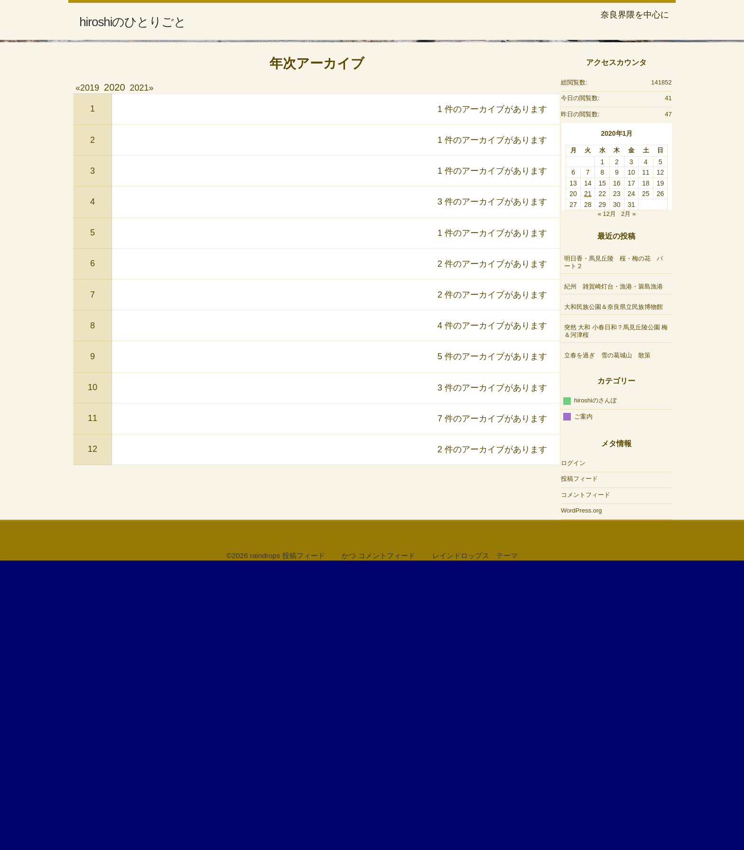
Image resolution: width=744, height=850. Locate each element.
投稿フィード (579, 763)
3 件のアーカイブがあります (492, 486)
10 (92, 672)
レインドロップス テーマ (475, 840)
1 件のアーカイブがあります (492, 393)
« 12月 (607, 498)
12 (92, 733)
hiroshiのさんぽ (595, 685)
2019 (89, 372)
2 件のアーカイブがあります (492, 548)
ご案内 (583, 700)
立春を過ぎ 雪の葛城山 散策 (607, 640)
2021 (139, 372)
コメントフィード (585, 779)
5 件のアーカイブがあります (492, 641)
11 (92, 703)
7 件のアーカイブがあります (492, 703)
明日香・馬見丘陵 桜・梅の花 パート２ (613, 547)
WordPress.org (581, 795)
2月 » (628, 498)
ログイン (573, 747)
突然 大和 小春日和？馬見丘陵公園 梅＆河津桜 (616, 615)
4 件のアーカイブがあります (492, 610)
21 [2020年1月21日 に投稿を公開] (588, 478)
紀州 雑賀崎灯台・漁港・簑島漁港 (613, 571)
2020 (114, 372)
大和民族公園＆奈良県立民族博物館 (616, 591)
